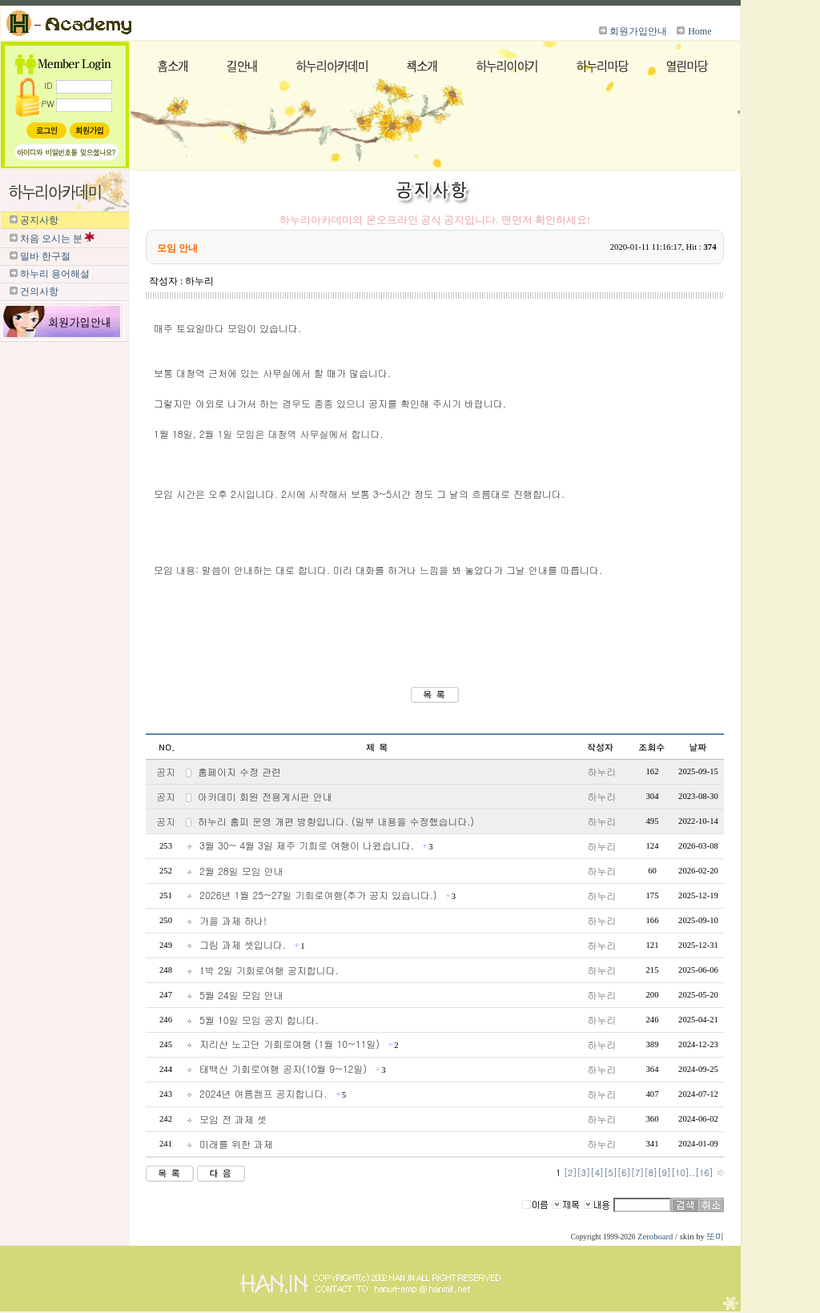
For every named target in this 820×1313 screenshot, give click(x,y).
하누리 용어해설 (55, 273)
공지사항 (39, 220)
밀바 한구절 (45, 256)
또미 (715, 1236)
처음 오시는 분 (51, 238)
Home (699, 31)
